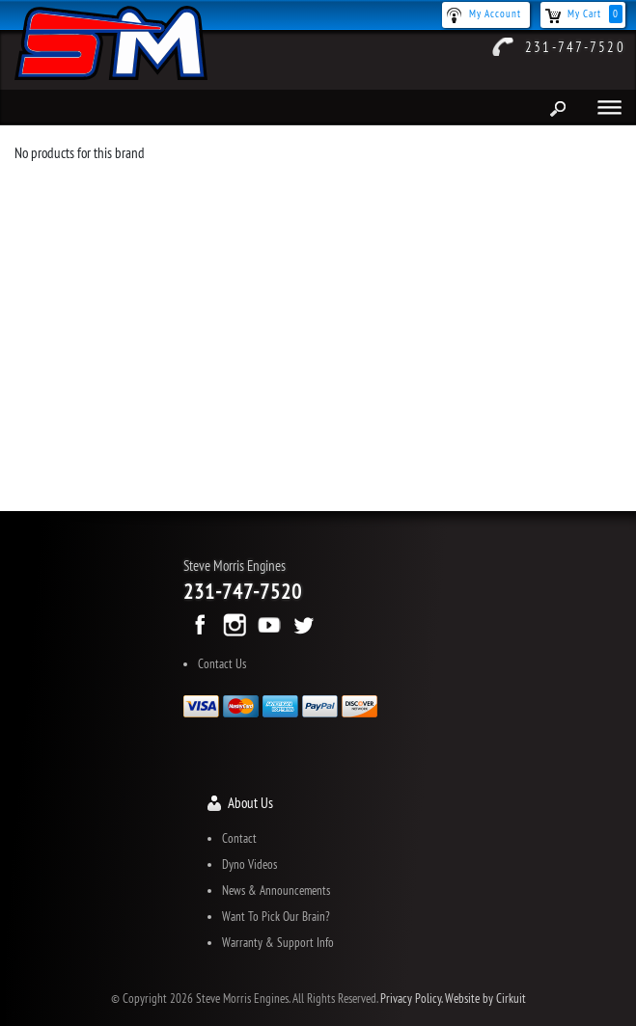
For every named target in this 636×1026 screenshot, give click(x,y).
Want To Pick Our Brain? (276, 916)
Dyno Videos (249, 864)
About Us (250, 803)
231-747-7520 (575, 47)
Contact (239, 838)
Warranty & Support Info (278, 942)
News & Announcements (276, 890)
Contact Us (222, 663)
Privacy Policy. (411, 998)
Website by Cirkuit (485, 998)
